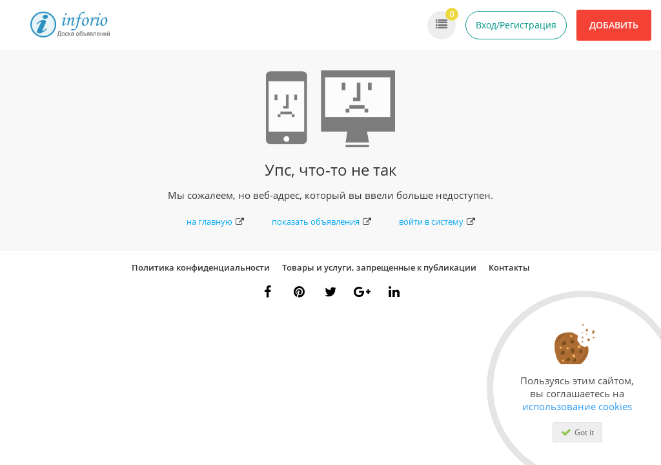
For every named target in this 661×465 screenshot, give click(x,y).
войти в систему (437, 221)
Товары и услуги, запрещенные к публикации (379, 267)
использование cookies (577, 406)
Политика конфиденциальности (201, 267)
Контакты (509, 267)
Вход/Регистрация (516, 25)
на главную (215, 221)
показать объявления (321, 221)
